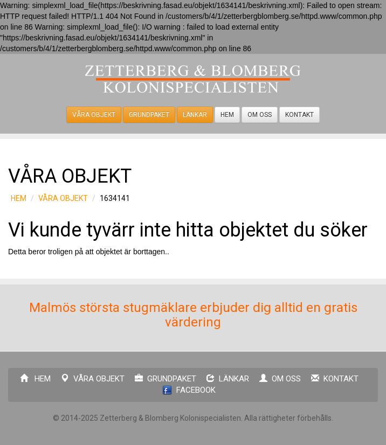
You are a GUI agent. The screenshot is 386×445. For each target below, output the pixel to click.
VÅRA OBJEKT (93, 115)
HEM (227, 115)
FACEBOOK (189, 390)
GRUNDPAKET (149, 115)
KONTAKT (299, 115)
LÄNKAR (195, 115)
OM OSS (259, 115)
